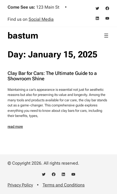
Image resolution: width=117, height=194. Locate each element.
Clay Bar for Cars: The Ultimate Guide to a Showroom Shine (52, 76)
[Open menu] (106, 35)
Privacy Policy (20, 185)
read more (15, 126)
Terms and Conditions (64, 185)
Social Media (41, 19)
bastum (23, 35)
